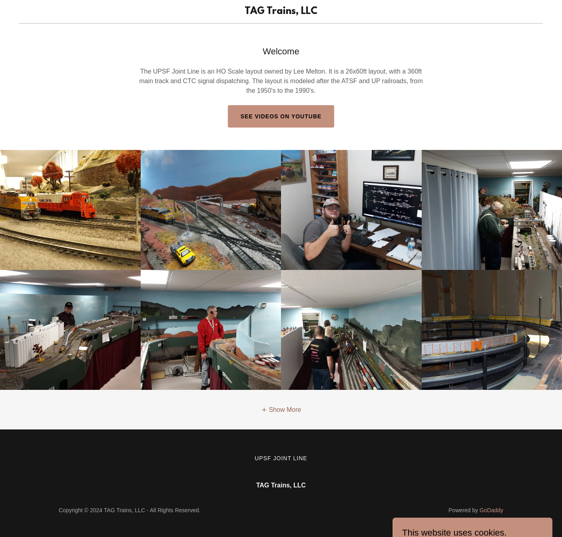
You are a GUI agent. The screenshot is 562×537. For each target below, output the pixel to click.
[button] (281, 409)
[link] (281, 11)
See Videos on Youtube (281, 116)
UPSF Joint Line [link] (281, 458)
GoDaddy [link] (491, 510)
